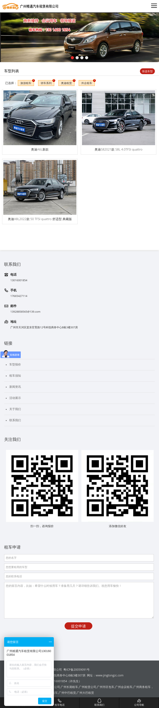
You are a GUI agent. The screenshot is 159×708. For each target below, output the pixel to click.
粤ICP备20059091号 (76, 669)
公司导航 (139, 702)
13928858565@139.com (25, 311)
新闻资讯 (15, 387)
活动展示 (15, 398)
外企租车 (86, 83)
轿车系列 (46, 83)
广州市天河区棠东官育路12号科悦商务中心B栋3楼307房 (44, 327)
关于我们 (15, 409)
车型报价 (15, 364)
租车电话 (59, 702)
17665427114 (18, 296)
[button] (72, 57)
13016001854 (18, 280)
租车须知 (15, 375)
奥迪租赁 (66, 83)
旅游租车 (25, 83)
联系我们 (15, 420)
